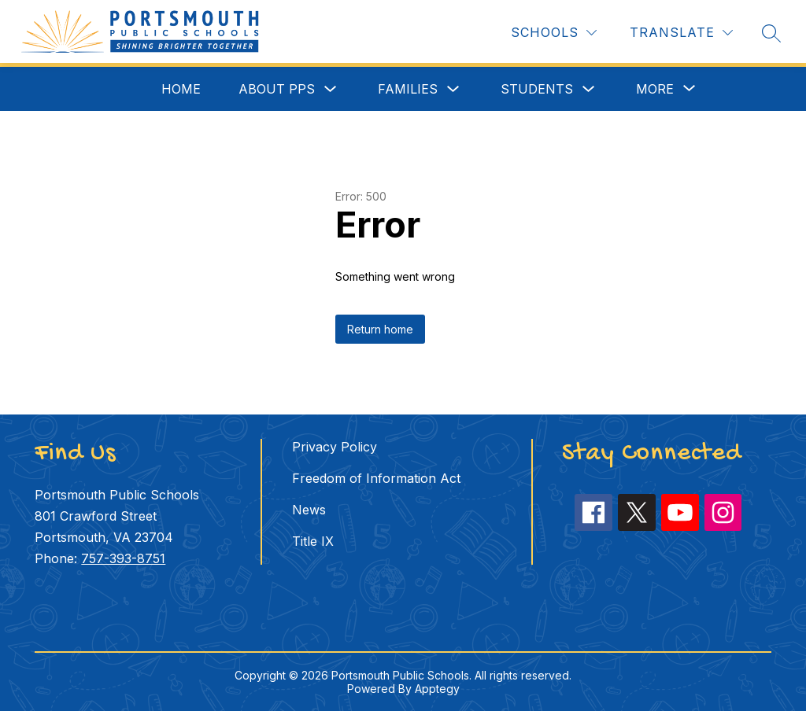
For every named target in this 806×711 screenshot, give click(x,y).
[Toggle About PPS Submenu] (330, 89)
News (309, 510)
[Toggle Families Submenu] (453, 89)
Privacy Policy (334, 447)
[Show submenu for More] (655, 88)
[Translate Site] (681, 32)
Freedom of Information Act (376, 478)
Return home (380, 329)
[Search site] (771, 33)
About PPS (276, 89)
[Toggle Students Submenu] (588, 89)
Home (181, 89)
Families (408, 89)
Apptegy (437, 688)
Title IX (313, 541)
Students (537, 89)
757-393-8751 (123, 558)
